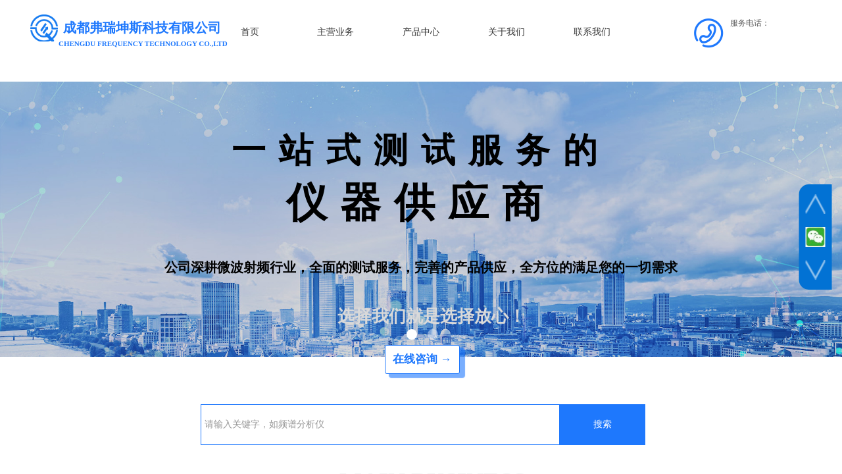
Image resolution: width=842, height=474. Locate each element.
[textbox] (380, 424)
